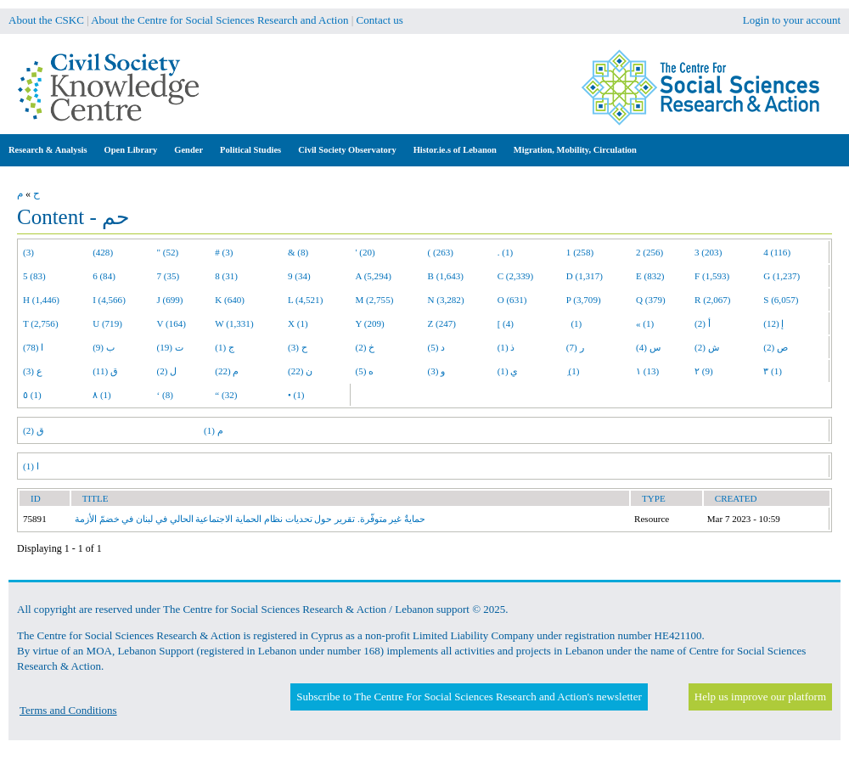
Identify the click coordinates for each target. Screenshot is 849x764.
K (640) (230, 300)
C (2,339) (515, 276)
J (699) (170, 300)
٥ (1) (32, 395)
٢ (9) (703, 371)
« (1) (645, 323)
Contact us (380, 20)
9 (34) (299, 276)
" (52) (168, 252)
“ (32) (226, 395)
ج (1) (224, 347)
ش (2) (706, 347)
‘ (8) (165, 395)
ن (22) (300, 371)
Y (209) (370, 323)
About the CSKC (46, 20)
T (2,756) (41, 323)
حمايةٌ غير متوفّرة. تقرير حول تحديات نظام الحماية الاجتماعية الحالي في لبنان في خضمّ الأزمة (250, 519)
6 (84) (104, 276)
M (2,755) (375, 300)
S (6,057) (780, 300)
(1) (574, 323)
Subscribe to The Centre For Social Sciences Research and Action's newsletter (468, 696)
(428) (103, 252)
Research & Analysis (47, 149)
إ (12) (773, 323)
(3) (28, 252)
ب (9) (104, 347)
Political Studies (250, 149)
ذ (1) (506, 347)
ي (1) (508, 371)
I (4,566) (109, 300)
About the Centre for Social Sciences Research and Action (219, 20)
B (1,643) (446, 276)
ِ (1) (573, 371)
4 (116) (776, 252)
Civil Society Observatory (347, 149)
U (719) (107, 323)
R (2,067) (712, 300)
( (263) (440, 252)
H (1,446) (41, 300)
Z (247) (442, 323)
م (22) (227, 371)
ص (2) (775, 347)
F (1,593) (711, 276)
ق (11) (105, 371)
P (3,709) (583, 300)
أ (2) (702, 323)
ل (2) (167, 371)
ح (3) (297, 347)
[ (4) (506, 323)
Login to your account (792, 20)
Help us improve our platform (760, 696)
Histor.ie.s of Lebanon (455, 149)
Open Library (131, 149)
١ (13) (647, 371)
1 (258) (579, 252)
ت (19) (170, 347)
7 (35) (168, 276)
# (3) (224, 252)
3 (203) (708, 252)
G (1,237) (781, 276)
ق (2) (33, 430)
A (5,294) (373, 276)
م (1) (213, 430)
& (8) (298, 252)
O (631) (512, 300)
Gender (188, 149)
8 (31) (226, 276)
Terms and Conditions (68, 710)
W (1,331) (234, 323)
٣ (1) (772, 371)
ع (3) (32, 371)
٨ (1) (102, 395)
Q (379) (651, 300)
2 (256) (649, 252)
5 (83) (34, 276)
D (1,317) (584, 276)
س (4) (648, 347)
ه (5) (365, 371)
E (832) (650, 276)
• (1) (296, 395)
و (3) (437, 371)
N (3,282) (446, 300)
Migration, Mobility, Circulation (575, 149)
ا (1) (31, 466)
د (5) (437, 347)
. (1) (505, 252)
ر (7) (575, 347)
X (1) (298, 323)
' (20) (365, 252)
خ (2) (365, 347)
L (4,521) (305, 300)
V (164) (172, 323)
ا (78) (33, 347)
